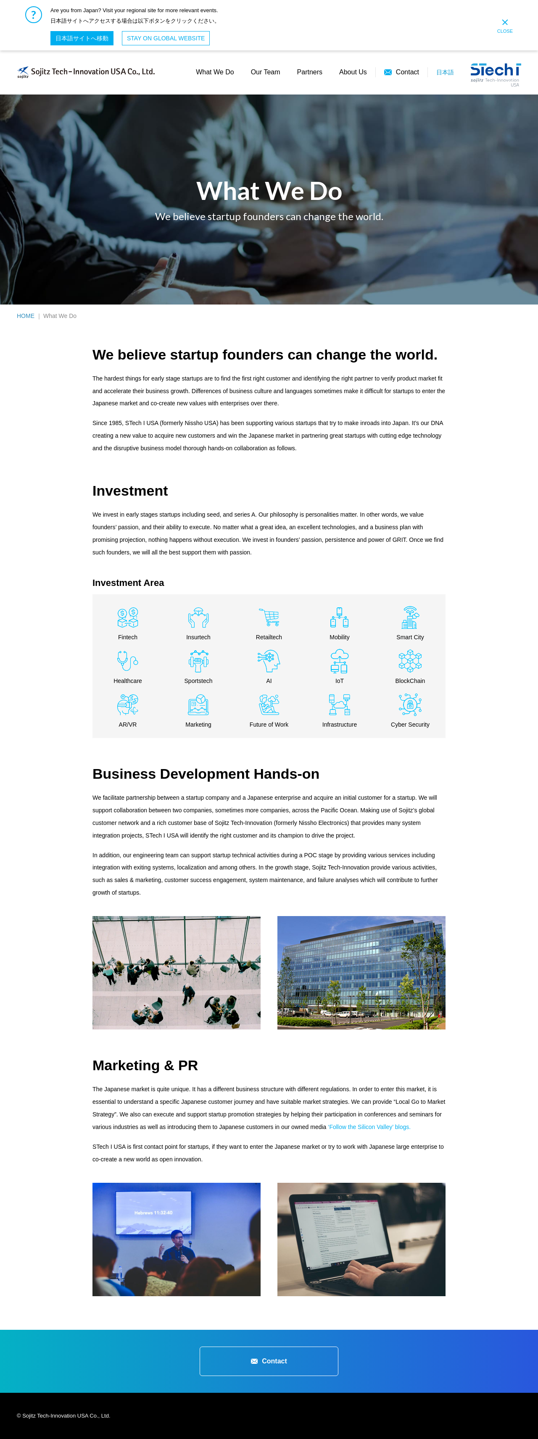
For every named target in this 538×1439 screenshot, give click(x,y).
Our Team (265, 72)
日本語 (445, 72)
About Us (353, 72)
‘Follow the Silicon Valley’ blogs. (369, 1127)
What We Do (215, 72)
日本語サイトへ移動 (81, 38)
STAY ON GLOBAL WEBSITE (166, 38)
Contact (407, 72)
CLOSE (505, 26)
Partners (309, 72)
